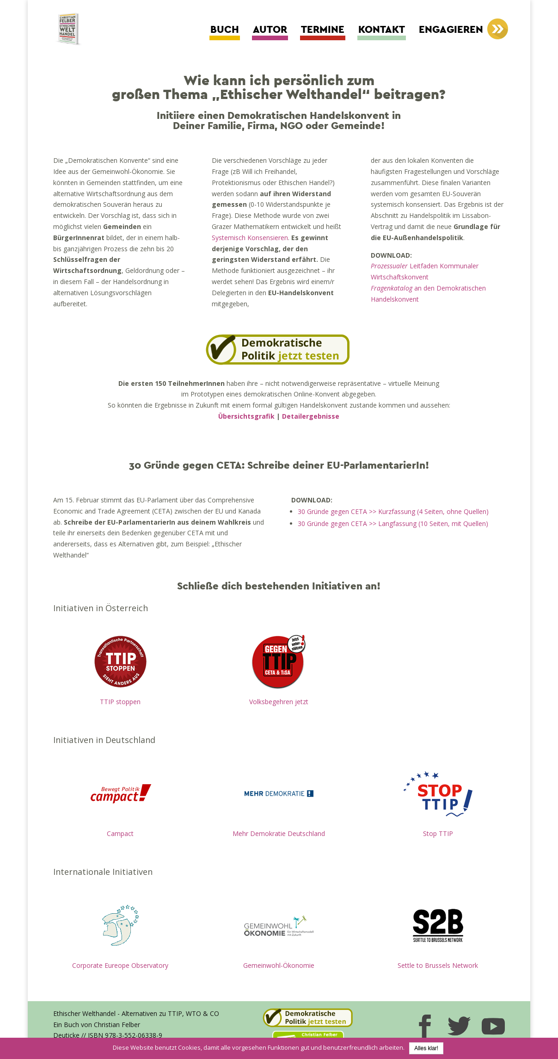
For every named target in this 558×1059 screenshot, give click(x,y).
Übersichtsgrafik (246, 416)
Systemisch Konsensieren (250, 237)
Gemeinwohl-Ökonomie (278, 965)
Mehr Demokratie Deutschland (279, 833)
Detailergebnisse (310, 416)
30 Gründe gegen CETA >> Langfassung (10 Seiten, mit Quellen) (393, 523)
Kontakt (381, 30)
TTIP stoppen (120, 701)
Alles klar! (426, 1048)
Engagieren (451, 30)
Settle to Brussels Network (438, 965)
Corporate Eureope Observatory (120, 965)
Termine (322, 30)
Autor (270, 30)
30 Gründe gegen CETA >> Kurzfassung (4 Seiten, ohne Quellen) (393, 511)
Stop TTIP (438, 833)
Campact (120, 833)
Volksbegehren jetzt (278, 701)
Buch (224, 30)
